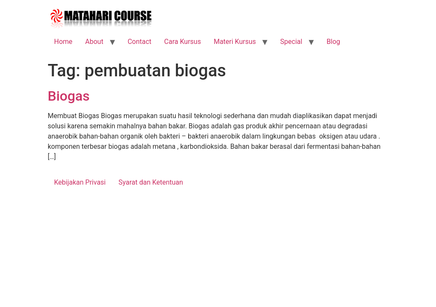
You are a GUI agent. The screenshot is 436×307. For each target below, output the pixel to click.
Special (291, 42)
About (94, 42)
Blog (333, 42)
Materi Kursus (235, 42)
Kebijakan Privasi (80, 182)
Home (63, 42)
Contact (140, 42)
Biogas (68, 96)
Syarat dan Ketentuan (150, 182)
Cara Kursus (182, 42)
